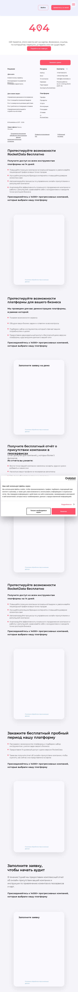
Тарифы (42, 97)
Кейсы (42, 73)
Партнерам (44, 85)
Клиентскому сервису (15, 78)
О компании (44, 79)
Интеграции (44, 106)
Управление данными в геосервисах (20, 97)
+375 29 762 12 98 (62, 76)
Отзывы (43, 112)
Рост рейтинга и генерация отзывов (20, 106)
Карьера (43, 82)
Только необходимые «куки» (38, 511)
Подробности (66, 504)
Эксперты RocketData (47, 88)
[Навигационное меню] (73, 4)
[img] (16, 7)
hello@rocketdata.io (64, 79)
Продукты (43, 100)
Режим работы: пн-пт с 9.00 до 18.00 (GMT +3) (64, 84)
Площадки (43, 109)
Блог (41, 76)
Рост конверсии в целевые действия (20, 103)
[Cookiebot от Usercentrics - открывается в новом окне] (67, 478)
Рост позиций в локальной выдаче (19, 100)
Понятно (63, 511)
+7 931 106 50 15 (61, 73)
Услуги (42, 103)
